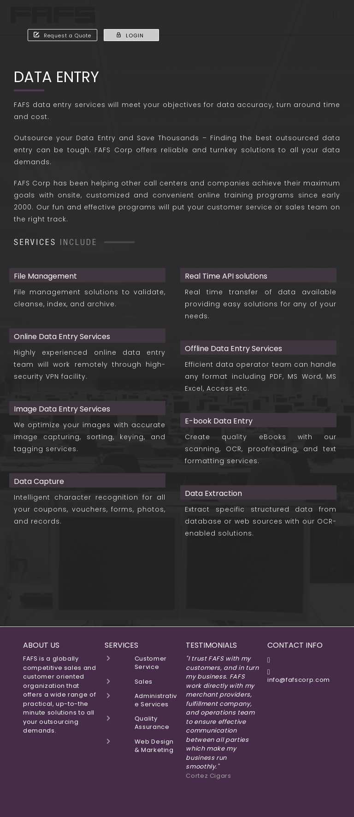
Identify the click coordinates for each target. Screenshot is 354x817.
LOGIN (130, 35)
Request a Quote (62, 35)
